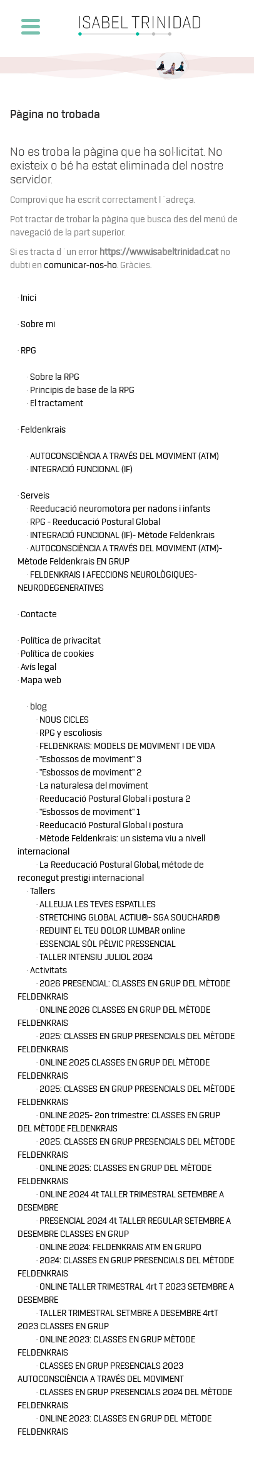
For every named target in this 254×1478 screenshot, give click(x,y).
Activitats (48, 970)
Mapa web (41, 680)
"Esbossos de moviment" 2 (90, 772)
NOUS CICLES (64, 720)
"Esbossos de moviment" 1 (90, 812)
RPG (28, 350)
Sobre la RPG (54, 377)
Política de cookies (57, 654)
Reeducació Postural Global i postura (111, 825)
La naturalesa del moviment (93, 785)
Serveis (35, 495)
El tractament (56, 403)
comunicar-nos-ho (80, 265)
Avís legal (38, 667)
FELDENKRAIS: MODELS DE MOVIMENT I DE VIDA (127, 746)
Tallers (42, 891)
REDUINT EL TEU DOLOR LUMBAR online (112, 930)
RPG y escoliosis (70, 733)
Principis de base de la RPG (82, 390)
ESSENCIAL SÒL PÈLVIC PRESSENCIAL (107, 944)
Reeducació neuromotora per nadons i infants (120, 509)
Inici (28, 298)
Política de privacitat (61, 640)
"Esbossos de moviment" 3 (90, 759)
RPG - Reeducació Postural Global (95, 522)
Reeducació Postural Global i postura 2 (114, 799)
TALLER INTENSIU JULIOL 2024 (96, 957)
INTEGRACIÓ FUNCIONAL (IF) (81, 469)
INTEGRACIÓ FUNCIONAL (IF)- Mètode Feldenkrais (122, 535)
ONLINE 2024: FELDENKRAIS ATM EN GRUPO (120, 1247)
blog (38, 706)
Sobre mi (38, 324)
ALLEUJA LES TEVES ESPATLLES (97, 904)
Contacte (39, 614)
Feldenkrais (43, 429)
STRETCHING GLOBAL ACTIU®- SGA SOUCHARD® (129, 917)
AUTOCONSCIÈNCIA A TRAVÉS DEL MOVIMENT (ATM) (124, 456)
